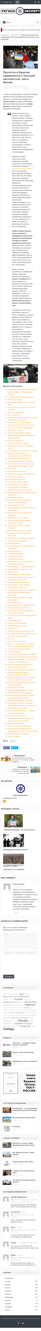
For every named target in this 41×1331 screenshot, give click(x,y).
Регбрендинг (9, 1297)
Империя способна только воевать (20, 490)
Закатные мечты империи (17, 587)
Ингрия (18, 999)
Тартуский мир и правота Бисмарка (20, 461)
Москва (23, 1020)
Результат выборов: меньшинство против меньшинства (20, 771)
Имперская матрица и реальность (20, 664)
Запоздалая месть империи (17, 541)
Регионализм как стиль (16, 687)
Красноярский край (11, 994)
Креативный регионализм (17, 471)
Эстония (24, 996)
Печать (28, 89)
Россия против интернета (17, 479)
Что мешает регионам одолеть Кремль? (24, 1181)
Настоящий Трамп (31, 1243)
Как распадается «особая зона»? (19, 574)
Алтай (15, 1021)
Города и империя (14, 736)
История (7, 1281)
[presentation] (12, 965)
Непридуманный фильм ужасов (15, 850)
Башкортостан (10, 1002)
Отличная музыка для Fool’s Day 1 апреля (23, 451)
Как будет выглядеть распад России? (21, 397)
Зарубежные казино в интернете (24, 1061)
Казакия (21, 1002)
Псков (27, 994)
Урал (21, 993)
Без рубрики (9, 1278)
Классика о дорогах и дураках (18, 443)
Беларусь (14, 1005)
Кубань (21, 1005)
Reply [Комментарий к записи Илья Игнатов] (16, 913)
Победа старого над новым (17, 623)
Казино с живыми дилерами (23, 1052)
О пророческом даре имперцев (19, 649)
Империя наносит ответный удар (19, 693)
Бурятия (12, 741)
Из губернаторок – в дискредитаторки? (21, 567)
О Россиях (16, 1127)
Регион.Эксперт (8, 86)
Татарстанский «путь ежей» (22, 1162)
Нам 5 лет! (11, 639)
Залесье (6, 1026)
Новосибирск (30, 1012)
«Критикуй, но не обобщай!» (14, 869)
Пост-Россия (12, 469)
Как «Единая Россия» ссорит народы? (23, 1153)
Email (35, 89)
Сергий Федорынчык (19, 1197)
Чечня (31, 1018)
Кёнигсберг (31, 1001)
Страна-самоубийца (15, 620)
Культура (8, 1285)
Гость (13, 1227)
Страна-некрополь (14, 652)
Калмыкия (27, 999)
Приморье (11, 1015)
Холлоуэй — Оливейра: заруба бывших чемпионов (24, 1044)
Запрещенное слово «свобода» (19, 458)
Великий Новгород (23, 1015)
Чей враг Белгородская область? (19, 608)
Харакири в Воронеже (15, 559)
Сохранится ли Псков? (15, 556)
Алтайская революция (15, 440)
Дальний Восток (11, 996)
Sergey (13, 1243)
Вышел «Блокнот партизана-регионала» (22, 670)
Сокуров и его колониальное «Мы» (23, 1172)
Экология (8, 1304)
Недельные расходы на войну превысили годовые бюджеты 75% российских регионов (22, 391)
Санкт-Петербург (16, 1012)
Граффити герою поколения (17, 626)
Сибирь (8, 1029)
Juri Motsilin (15, 1212)
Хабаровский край (19, 1017)
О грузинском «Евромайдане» (18, 485)
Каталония (14, 1026)
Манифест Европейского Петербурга (21, 700)
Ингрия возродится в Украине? (18, 734)
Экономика (8, 1307)
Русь (5, 1015)
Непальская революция (16, 412)
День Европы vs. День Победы (18, 585)
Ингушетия (8, 1021)
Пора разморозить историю (17, 708)
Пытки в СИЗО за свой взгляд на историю (22, 657)
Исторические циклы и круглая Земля (21, 605)
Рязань (34, 1026)
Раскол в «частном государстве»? (19, 726)
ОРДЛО (27, 1010)
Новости (11, 88)
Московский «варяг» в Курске (18, 482)
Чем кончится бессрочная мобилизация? (22, 654)
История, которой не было (17, 716)
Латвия (31, 1021)
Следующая (23, 767)
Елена (13, 1255)
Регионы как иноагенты (16, 723)
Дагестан (15, 1010)
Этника (7, 1310)
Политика (24, 88)
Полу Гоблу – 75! (13, 628)
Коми (26, 1007)
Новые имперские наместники (18, 582)
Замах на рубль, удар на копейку (19, 433)
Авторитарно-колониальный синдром (21, 538)
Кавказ (11, 1023)
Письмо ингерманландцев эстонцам (20, 690)
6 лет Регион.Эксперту (16, 477)
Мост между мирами (15, 400)
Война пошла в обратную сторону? (20, 530)
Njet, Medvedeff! (14, 415)
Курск (31, 1007)
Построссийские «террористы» (18, 487)
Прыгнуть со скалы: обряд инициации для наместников (23, 1144)
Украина (18, 1023)
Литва (21, 1010)
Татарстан (24, 1026)
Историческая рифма (15, 554)
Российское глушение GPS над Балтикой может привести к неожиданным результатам (22, 592)
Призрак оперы (13, 572)
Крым (5, 1023)
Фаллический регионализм (17, 667)
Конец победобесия (15, 603)
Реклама (8, 1300)
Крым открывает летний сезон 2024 (20, 569)
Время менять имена (15, 497)
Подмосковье (8, 999)
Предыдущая (18, 756)
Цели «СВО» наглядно (15, 430)
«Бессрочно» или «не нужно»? (18, 518)
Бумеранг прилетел (14, 551)
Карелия (30, 1004)
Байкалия (7, 1010)
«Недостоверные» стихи (16, 505)
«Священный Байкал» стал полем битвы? (19, 830)
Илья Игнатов (18, 884)
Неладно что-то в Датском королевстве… (22, 474)
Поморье (28, 1023)
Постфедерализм (14, 543)
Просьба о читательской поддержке (20, 428)
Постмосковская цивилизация (23, 1117)
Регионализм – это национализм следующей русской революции (24, 1109)
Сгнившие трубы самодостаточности (21, 631)
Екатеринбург (8, 1007)
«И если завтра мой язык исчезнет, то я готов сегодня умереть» (23, 760)
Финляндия (19, 1007)
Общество (18, 88)
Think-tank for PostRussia (17, 641)
